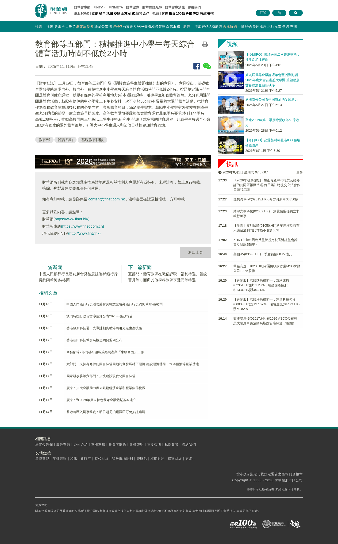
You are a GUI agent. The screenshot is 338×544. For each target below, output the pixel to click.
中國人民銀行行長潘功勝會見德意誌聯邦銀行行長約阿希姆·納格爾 (114, 304)
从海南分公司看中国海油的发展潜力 (271, 99)
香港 (210, 13)
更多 (299, 172)
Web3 (117, 26)
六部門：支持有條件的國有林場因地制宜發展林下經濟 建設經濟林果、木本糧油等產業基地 (132, 364)
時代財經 (102, 458)
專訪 (285, 26)
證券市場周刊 (122, 458)
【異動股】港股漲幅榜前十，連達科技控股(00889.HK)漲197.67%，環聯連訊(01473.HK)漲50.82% (266, 304)
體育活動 (65, 140)
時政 (203, 13)
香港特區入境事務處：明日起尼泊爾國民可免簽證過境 (105, 412)
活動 (50, 26)
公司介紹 (81, 444)
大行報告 (274, 26)
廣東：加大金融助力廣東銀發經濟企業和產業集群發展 (105, 388)
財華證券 (132, 7)
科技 (188, 13)
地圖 (109, 13)
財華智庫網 (82, 7)
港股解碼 (202, 26)
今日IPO (68, 26)
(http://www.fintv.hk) (84, 233)
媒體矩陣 (152, 7)
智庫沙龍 (175, 7)
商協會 (128, 26)
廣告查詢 (63, 444)
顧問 (138, 13)
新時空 (86, 458)
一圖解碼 (245, 26)
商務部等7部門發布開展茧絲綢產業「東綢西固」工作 (105, 352)
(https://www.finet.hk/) (71, 219)
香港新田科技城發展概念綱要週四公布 (94, 340)
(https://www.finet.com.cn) (82, 226)
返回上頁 (195, 252)
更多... (190, 458)
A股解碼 (215, 26)
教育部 (44, 140)
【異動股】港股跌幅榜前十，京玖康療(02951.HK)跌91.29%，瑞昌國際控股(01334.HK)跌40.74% (261, 285)
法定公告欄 (103, 26)
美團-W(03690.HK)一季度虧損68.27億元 (262, 254)
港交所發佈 (85, 26)
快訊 (57, 26)
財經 (164, 13)
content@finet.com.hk (106, 199)
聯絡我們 (194, 7)
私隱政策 (172, 444)
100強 (180, 13)
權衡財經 (157, 458)
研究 (131, 13)
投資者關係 (117, 444)
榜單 (102, 13)
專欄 (293, 26)
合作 (146, 13)
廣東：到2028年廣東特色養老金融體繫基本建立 (101, 400)
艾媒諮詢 (60, 458)
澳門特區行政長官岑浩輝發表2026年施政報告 (99, 316)
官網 (95, 13)
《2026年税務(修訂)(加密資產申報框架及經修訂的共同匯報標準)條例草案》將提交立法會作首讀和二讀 (266, 185)
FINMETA (116, 7)
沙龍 (117, 13)
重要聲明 (154, 444)
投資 (172, 13)
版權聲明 (137, 444)
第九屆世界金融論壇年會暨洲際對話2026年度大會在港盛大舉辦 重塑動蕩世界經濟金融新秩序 (272, 80)
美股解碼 (230, 26)
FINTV (98, 7)
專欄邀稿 (98, 444)
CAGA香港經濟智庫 (149, 26)
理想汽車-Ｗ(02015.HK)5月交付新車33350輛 (265, 199)
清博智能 (42, 458)
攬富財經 (175, 458)
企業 (124, 13)
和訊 (73, 458)
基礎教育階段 (92, 140)
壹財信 (142, 458)
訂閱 (263, 13)
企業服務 (173, 26)
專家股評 (260, 26)
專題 (196, 13)
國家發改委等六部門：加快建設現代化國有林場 (100, 376)
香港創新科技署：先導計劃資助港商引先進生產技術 (104, 328)
